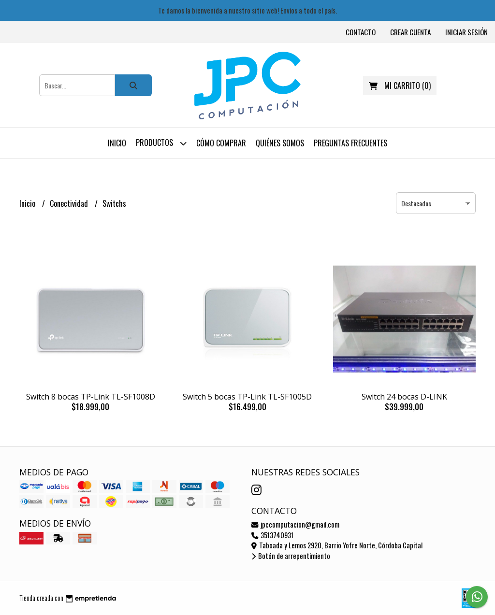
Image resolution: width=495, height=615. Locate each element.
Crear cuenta (410, 32)
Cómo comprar (221, 143)
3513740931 (272, 535)
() (400, 85)
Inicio (117, 143)
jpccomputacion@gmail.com (295, 524)
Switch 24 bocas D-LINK (404, 396)
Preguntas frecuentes (350, 143)
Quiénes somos (280, 143)
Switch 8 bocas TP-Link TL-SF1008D (90, 396)
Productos (161, 143)
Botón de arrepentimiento (290, 556)
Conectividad (70, 203)
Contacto (361, 32)
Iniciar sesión (466, 32)
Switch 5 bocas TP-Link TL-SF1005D (247, 396)
